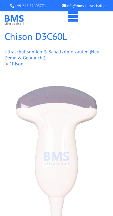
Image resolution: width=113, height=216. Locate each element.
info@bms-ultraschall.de (87, 5)
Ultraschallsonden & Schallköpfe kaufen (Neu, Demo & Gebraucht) (52, 55)
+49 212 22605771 (30, 5)
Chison (16, 64)
